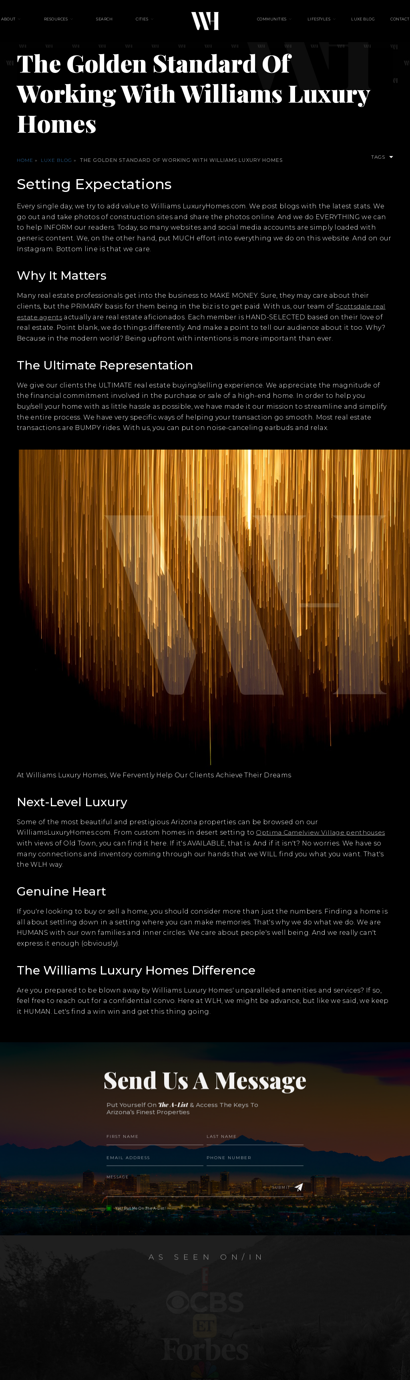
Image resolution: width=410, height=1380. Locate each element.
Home (25, 160)
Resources (72, 24)
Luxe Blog (346, 24)
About (33, 24)
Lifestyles (310, 24)
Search (113, 24)
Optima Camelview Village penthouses (323, 832)
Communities (272, 24)
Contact (375, 24)
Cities (142, 24)
